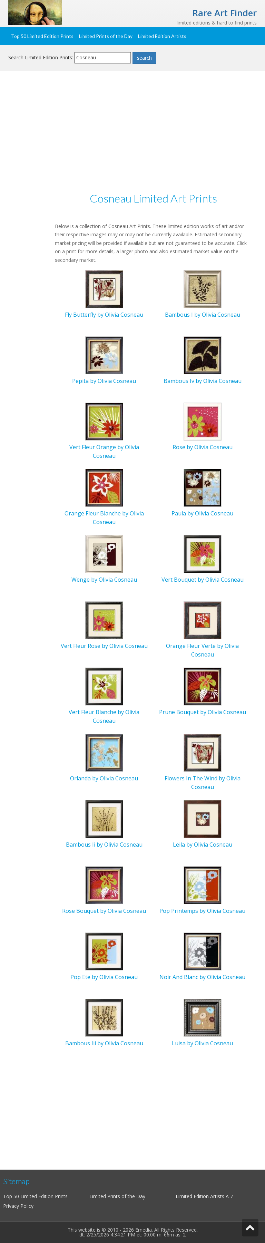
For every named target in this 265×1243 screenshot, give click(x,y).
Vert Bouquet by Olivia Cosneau (202, 579)
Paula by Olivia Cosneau (202, 513)
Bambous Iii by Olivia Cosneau (104, 1043)
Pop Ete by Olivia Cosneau (104, 977)
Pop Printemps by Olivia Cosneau (202, 911)
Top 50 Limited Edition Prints (42, 36)
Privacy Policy (18, 1206)
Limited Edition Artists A (202, 1196)
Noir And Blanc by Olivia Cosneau (202, 977)
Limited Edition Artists (162, 36)
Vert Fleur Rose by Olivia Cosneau (104, 646)
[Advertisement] (132, 133)
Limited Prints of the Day (105, 36)
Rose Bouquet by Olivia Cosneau (104, 911)
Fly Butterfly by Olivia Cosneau (104, 314)
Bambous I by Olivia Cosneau (202, 314)
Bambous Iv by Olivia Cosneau (203, 381)
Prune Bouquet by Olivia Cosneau (202, 712)
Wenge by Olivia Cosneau (104, 579)
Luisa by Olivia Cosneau (202, 1043)
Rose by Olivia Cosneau (203, 447)
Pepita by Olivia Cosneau (104, 381)
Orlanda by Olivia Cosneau (104, 778)
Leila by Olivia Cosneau (202, 844)
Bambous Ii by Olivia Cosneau (104, 844)
